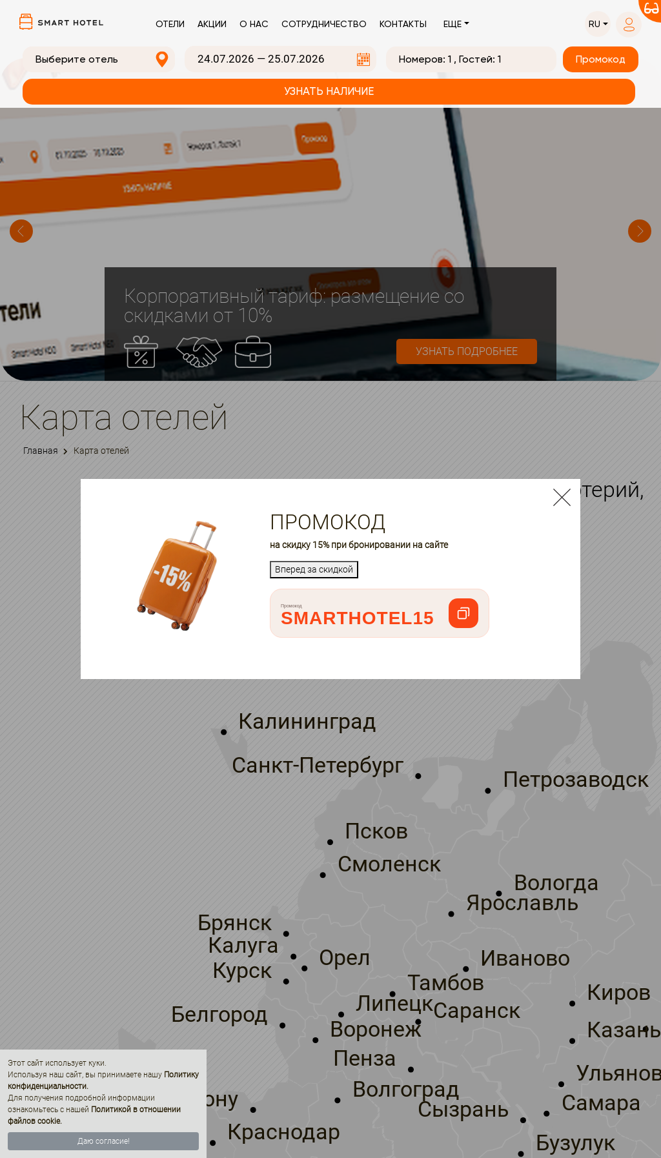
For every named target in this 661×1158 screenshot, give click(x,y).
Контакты (403, 24)
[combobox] (99, 59)
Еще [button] (452, 24)
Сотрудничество (324, 24)
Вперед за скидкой (314, 569)
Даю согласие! (103, 1141)
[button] (597, 24)
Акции (212, 24)
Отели (170, 24)
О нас (254, 24)
